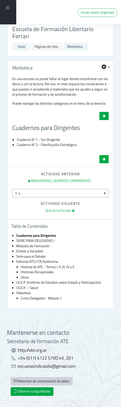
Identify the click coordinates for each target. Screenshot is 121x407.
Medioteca (74, 46)
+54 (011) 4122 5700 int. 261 (45, 358)
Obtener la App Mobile (32, 391)
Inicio (22, 46)
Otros (25, 277)
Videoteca (23, 293)
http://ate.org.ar (32, 350)
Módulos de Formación (32, 246)
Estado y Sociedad (29, 251)
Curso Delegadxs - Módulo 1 (41, 298)
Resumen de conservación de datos (42, 381)
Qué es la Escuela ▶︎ (60, 210)
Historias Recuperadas (37, 272)
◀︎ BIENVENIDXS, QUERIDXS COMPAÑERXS (59, 180)
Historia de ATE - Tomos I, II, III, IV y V (48, 267)
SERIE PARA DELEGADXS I (35, 240)
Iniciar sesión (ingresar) (97, 12)
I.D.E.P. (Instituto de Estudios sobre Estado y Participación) (58, 282)
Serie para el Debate (31, 256)
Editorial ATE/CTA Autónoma (37, 261)
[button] (105, 67)
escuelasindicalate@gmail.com (46, 366)
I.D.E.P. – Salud (27, 287)
